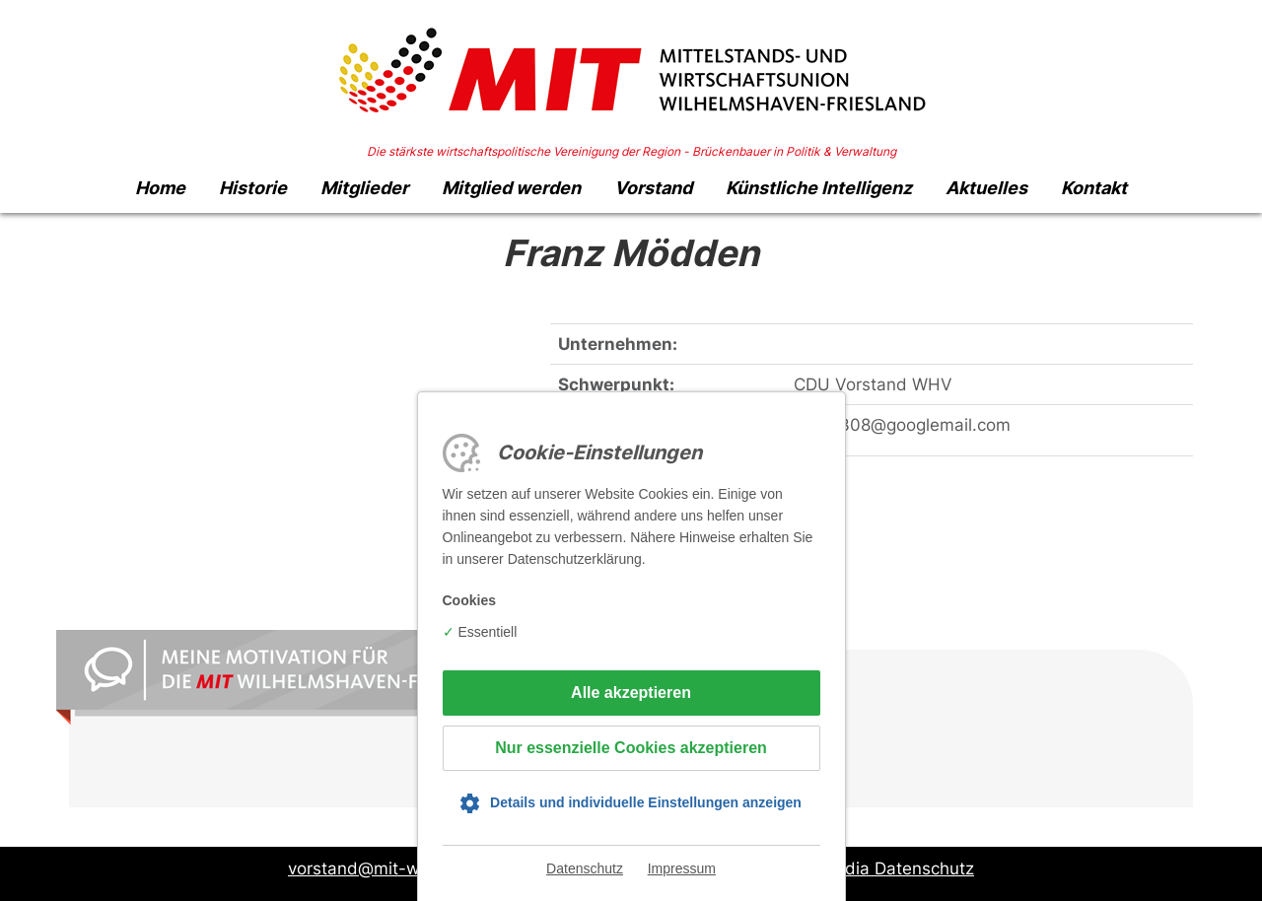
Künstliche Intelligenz (819, 187)
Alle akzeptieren (631, 692)
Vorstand (653, 187)
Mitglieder (364, 187)
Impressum (682, 868)
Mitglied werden (511, 187)
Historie (253, 187)
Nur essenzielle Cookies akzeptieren (631, 747)
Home (160, 187)
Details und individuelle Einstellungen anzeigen (646, 802)
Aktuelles (986, 187)
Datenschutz (584, 868)
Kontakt (1094, 187)
